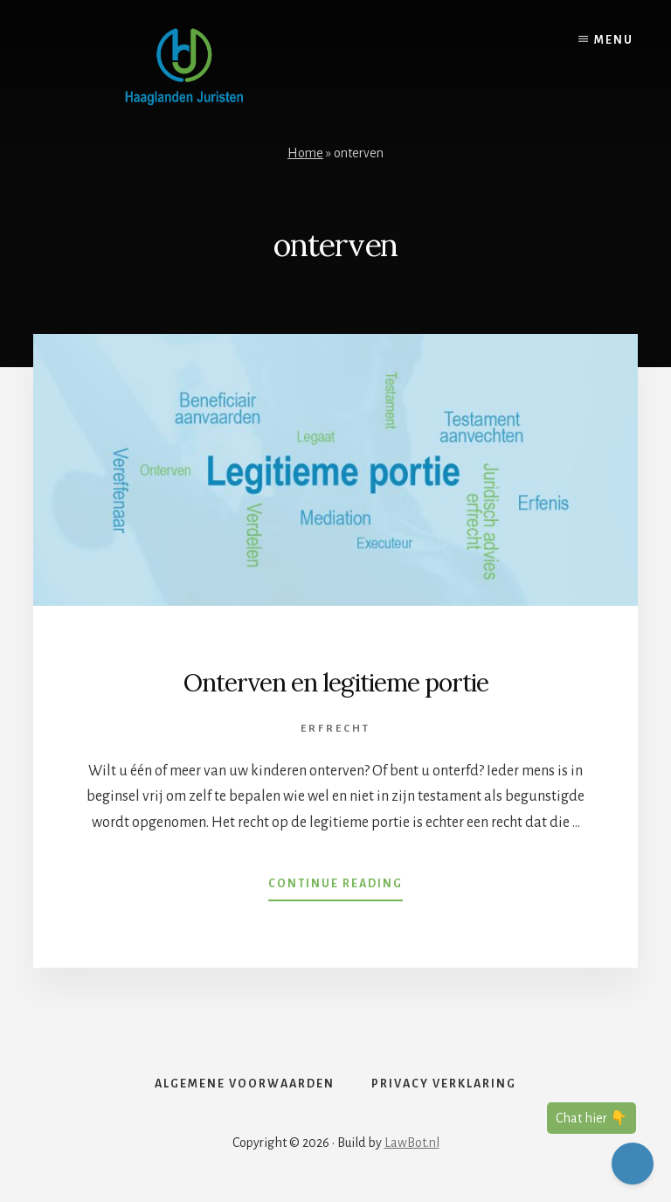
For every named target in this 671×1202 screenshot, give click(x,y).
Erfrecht (335, 728)
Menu (613, 40)
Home (305, 153)
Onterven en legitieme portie (335, 682)
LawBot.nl (411, 1143)
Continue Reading (335, 887)
